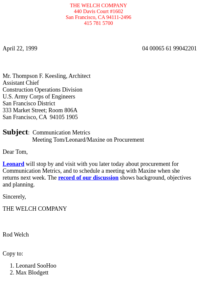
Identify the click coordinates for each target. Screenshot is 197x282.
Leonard (13, 164)
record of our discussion (88, 177)
